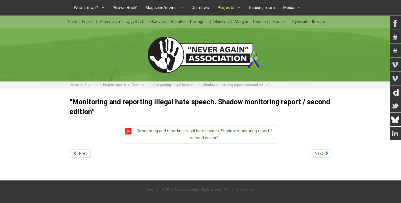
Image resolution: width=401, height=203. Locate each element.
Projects (90, 85)
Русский (300, 21)
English (88, 21)
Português (200, 21)
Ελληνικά (158, 21)
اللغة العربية (135, 21)
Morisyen (222, 21)
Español (178, 21)
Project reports (114, 85)
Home (74, 85)
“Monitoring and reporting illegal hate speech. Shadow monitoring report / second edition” (204, 134)
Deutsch (261, 21)
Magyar (242, 21)
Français (280, 21)
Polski (72, 21)
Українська (110, 21)
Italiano (318, 21)
